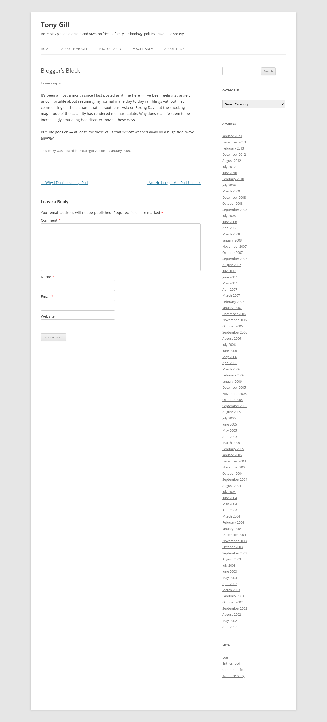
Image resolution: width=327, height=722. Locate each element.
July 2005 (229, 418)
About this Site (176, 49)
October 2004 (232, 473)
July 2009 (229, 185)
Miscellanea (143, 49)
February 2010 (233, 179)
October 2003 (232, 547)
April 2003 (229, 583)
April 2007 (229, 289)
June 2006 (229, 350)
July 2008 (229, 215)
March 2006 (231, 369)
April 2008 (229, 228)
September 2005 (234, 406)
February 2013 (233, 148)
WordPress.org (233, 675)
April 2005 (229, 436)
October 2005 (232, 399)
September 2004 (234, 479)
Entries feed (231, 663)
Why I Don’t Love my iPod (64, 182)
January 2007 (232, 307)
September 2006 (234, 332)
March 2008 (231, 234)
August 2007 (231, 264)
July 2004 (229, 491)
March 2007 (231, 295)
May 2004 (229, 504)
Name (47, 276)
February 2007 (233, 301)
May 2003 (229, 577)
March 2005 (231, 442)
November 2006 (234, 320)
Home (45, 49)
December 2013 (234, 142)
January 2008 (232, 240)
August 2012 (231, 160)
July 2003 (229, 565)
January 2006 (232, 381)
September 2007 (234, 258)
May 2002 (229, 620)
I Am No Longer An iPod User (174, 182)
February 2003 (233, 596)
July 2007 (229, 271)
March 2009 (231, 191)
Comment (51, 220)
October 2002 (232, 602)
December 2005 (234, 387)
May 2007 (229, 283)
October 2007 (232, 252)
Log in (226, 657)
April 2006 (229, 363)
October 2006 (232, 326)
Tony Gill (55, 24)
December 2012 (234, 154)
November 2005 (234, 393)
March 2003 (231, 590)
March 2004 (231, 516)
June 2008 (229, 222)
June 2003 (229, 571)
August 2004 (231, 485)
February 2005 (233, 448)
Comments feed (234, 669)
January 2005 (232, 455)
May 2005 (229, 430)
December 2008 (234, 197)
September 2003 (234, 553)
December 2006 (234, 314)
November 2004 (234, 467)
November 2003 (234, 540)
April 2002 (229, 626)
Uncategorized (89, 150)
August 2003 (231, 559)
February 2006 (233, 375)
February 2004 (233, 522)
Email (47, 296)
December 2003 (234, 534)
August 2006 (231, 338)
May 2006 (229, 356)
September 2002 (234, 608)
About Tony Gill (74, 49)
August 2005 (231, 412)
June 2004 (229, 498)
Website (48, 316)
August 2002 (231, 614)
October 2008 (232, 203)
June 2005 (229, 424)
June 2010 (229, 172)
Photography (110, 49)
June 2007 (229, 277)
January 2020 (232, 136)
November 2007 (234, 246)
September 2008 (234, 209)
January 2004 (232, 528)
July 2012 (229, 166)
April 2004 (229, 510)
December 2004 (234, 461)
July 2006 (229, 344)
